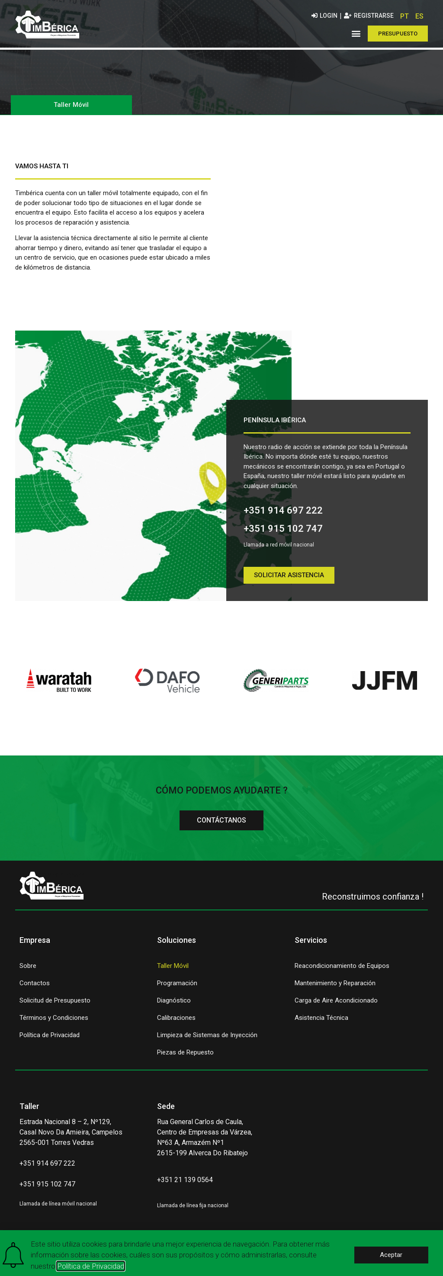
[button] (356, 33)
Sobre (27, 970)
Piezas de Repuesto (185, 1056)
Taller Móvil (173, 970)
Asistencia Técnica (321, 1021)
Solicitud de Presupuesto (54, 1004)
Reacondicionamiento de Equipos (342, 970)
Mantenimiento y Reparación (335, 987)
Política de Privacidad (49, 1039)
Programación (177, 987)
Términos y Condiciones (53, 1021)
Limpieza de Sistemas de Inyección (207, 1039)
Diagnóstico (174, 1004)
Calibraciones (176, 1021)
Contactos (34, 987)
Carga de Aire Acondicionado (336, 1004)
